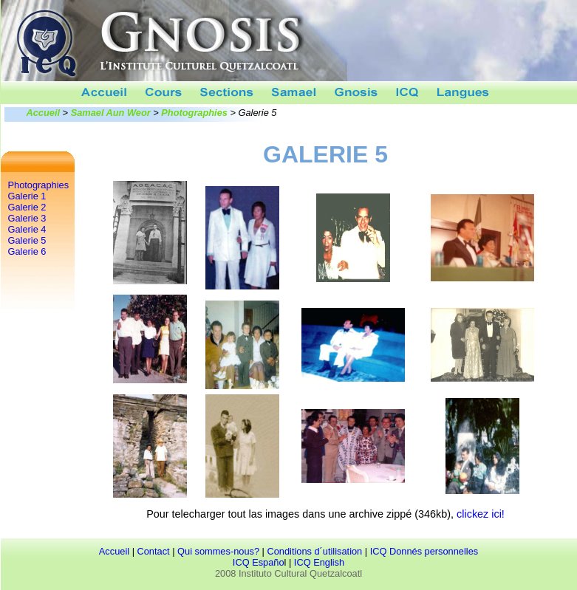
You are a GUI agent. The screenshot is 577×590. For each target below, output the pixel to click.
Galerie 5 (27, 240)
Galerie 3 (27, 218)
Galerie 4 (27, 229)
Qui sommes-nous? (218, 551)
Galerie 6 (27, 251)
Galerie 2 (27, 207)
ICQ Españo (258, 562)
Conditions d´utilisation (314, 551)
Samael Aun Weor (111, 112)
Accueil (44, 112)
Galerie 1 (27, 196)
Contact (153, 551)
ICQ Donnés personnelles (424, 551)
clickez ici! (481, 514)
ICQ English (319, 562)
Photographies (194, 112)
